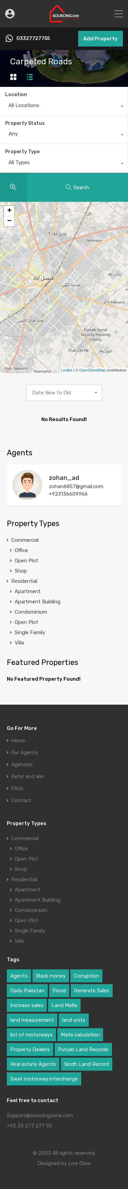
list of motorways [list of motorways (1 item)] (31, 1035)
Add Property (100, 39)
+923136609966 (68, 494)
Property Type (22, 152)
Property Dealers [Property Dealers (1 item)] (30, 1049)
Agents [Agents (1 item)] (19, 976)
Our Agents (24, 752)
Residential (24, 581)
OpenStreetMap (92, 370)
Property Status (25, 123)
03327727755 (33, 38)
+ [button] (9, 211)
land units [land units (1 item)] (73, 1020)
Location (16, 94)
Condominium (31, 612)
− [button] (9, 221)
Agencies (22, 764)
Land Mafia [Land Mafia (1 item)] (64, 1005)
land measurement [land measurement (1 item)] (32, 1020)
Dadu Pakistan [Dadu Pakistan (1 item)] (27, 991)
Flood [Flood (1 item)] (59, 991)
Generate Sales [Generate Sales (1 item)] (91, 991)
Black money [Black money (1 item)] (51, 976)
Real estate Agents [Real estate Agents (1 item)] (33, 1064)
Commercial (25, 540)
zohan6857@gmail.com (76, 486)
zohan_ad (64, 478)
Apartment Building (37, 602)
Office (21, 550)
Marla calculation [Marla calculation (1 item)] (80, 1035)
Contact (21, 800)
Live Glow (79, 1163)
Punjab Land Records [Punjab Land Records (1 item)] (83, 1049)
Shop (21, 571)
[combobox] (64, 107)
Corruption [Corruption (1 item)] (86, 976)
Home (18, 740)
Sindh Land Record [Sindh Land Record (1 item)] (86, 1064)
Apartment (28, 591)
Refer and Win (27, 776)
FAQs (17, 788)
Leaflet (66, 370)
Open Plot (26, 561)
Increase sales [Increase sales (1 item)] (26, 1005)
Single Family (30, 632)
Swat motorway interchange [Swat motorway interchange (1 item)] (44, 1079)
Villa (19, 643)
